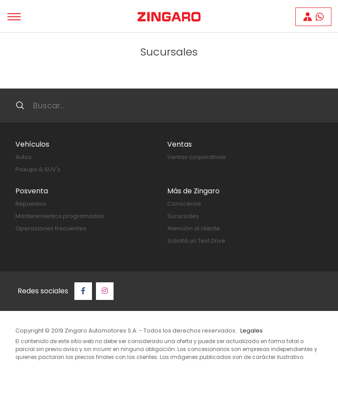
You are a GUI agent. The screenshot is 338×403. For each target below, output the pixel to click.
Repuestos (30, 204)
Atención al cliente (193, 228)
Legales (251, 330)
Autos (23, 157)
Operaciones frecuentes (50, 228)
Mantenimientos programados (59, 216)
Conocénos (184, 204)
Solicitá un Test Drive (196, 241)
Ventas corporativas (196, 157)
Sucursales (183, 216)
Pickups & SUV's (37, 169)
